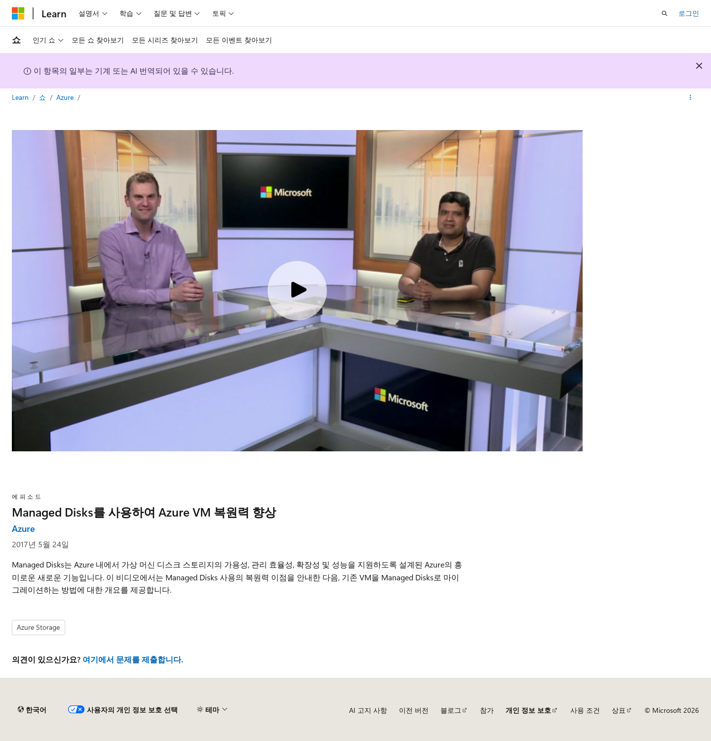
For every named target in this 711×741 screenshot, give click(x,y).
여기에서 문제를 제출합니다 (131, 659)
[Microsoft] (18, 13)
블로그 (450, 710)
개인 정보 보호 (528, 710)
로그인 (688, 13)
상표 (619, 710)
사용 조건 (585, 710)
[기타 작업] (690, 97)
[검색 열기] (664, 13)
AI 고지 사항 (368, 710)
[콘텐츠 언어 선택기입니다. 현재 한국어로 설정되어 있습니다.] (32, 710)
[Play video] (297, 290)
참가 (487, 710)
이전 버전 (414, 710)
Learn (21, 97)
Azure (66, 97)
